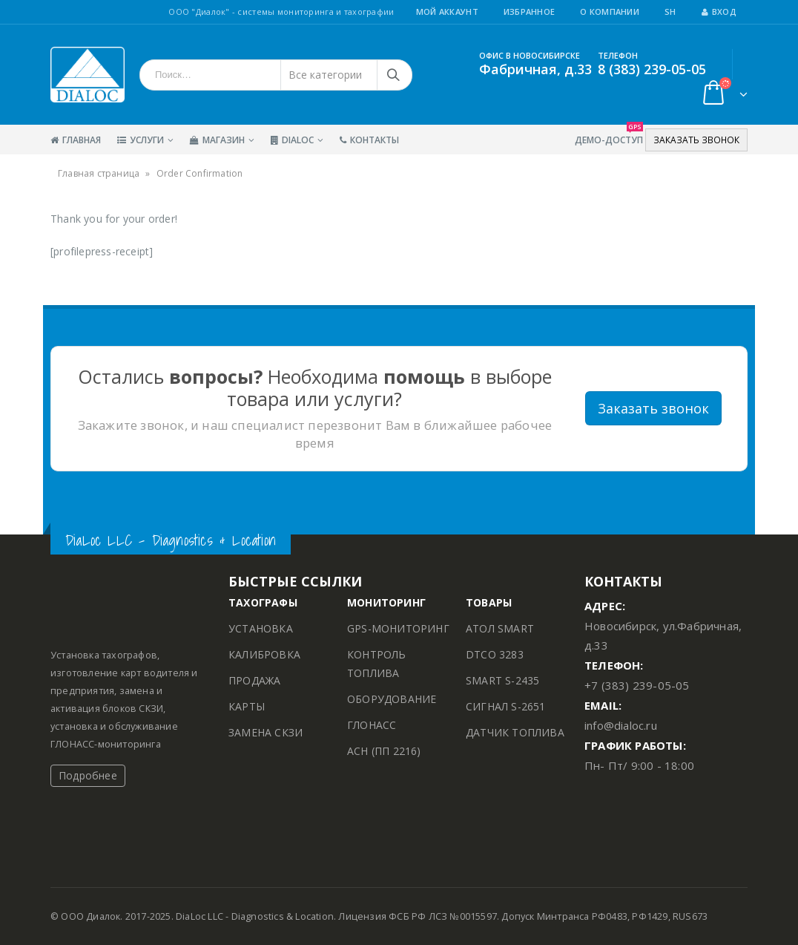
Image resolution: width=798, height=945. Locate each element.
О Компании (609, 11)
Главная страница (98, 173)
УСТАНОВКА (260, 628)
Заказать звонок (653, 408)
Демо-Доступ (609, 135)
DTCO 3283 (495, 654)
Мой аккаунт (447, 11)
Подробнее (88, 775)
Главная (75, 140)
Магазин (217, 140)
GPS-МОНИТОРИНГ (398, 628)
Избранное (529, 11)
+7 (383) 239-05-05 (637, 685)
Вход (719, 11)
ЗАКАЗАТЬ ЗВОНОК (696, 140)
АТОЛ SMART (500, 628)
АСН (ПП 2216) (384, 751)
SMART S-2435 (502, 680)
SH (670, 11)
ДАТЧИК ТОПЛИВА (515, 732)
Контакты (369, 140)
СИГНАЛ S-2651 (506, 706)
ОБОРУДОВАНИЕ (391, 699)
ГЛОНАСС (371, 725)
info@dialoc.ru (620, 725)
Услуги (140, 140)
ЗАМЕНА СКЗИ (265, 732)
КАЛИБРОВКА (264, 654)
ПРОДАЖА (254, 680)
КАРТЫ (246, 706)
